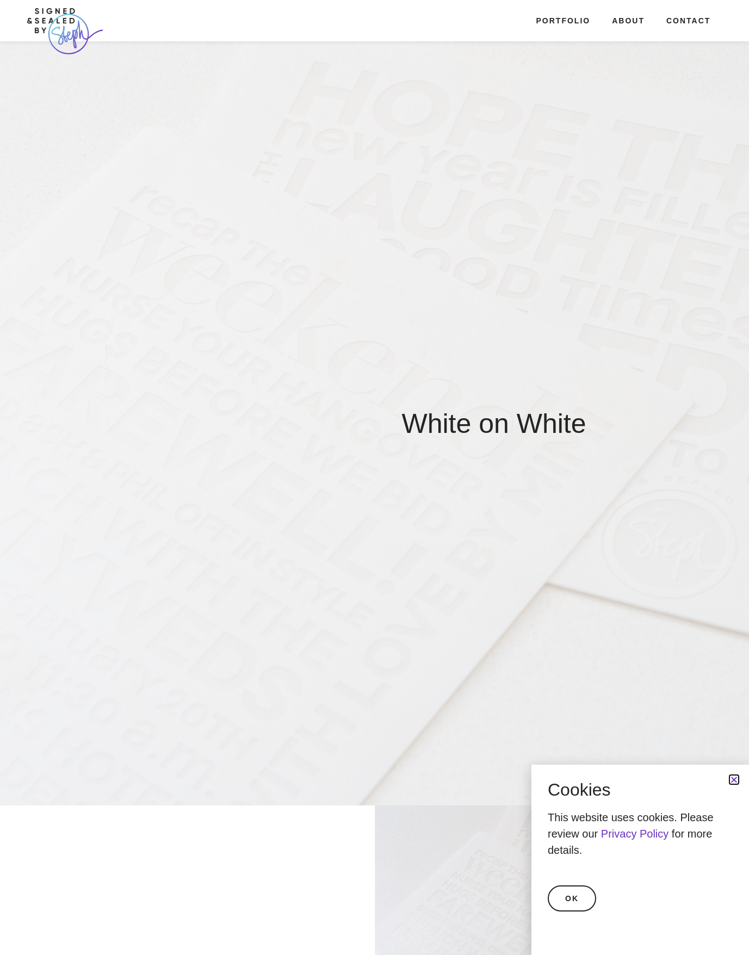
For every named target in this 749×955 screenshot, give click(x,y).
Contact (688, 20)
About (628, 20)
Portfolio (563, 20)
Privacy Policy (634, 834)
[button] (734, 780)
